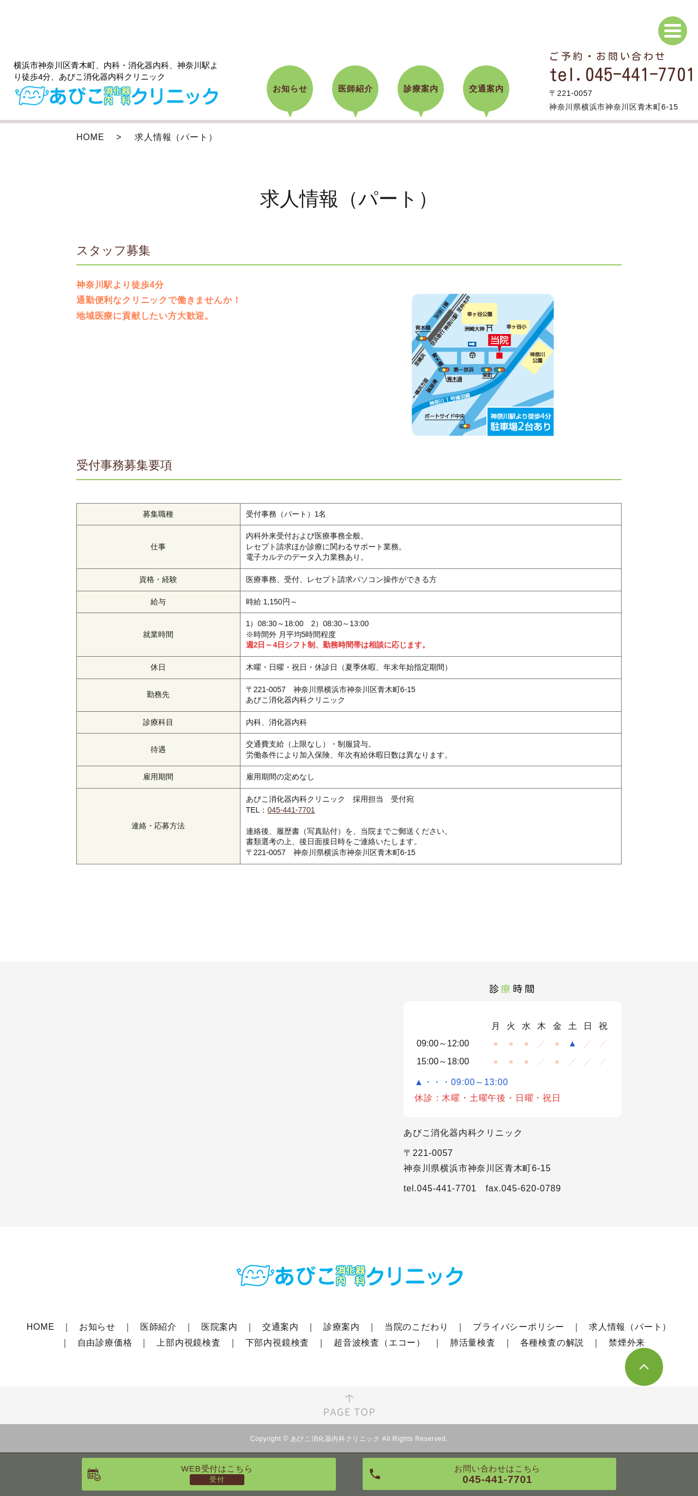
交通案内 (280, 1326)
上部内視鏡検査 (189, 1342)
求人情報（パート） (630, 1326)
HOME (90, 137)
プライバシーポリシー (518, 1326)
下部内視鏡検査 (277, 1342)
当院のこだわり (416, 1326)
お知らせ (97, 1326)
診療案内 (341, 1326)
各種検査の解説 (552, 1342)
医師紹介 (158, 1326)
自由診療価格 (105, 1342)
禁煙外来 (627, 1342)
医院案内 (219, 1326)
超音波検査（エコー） (379, 1342)
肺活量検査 (473, 1342)
